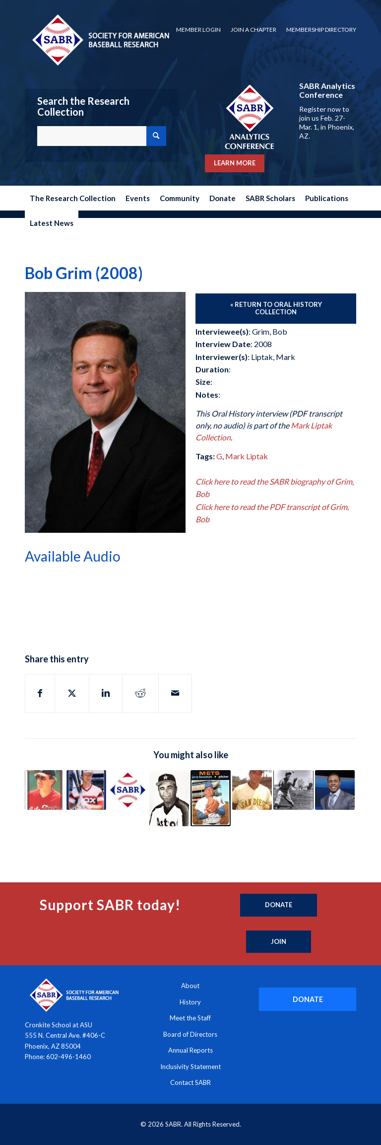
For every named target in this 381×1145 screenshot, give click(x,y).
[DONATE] (307, 999)
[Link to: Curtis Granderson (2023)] (335, 790)
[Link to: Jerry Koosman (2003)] (210, 798)
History (190, 1002)
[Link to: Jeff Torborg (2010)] (45, 790)
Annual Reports (190, 1050)
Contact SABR (190, 1082)
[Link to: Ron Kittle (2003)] (86, 790)
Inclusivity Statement (190, 1067)
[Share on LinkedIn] (105, 693)
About (190, 986)
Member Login (198, 29)
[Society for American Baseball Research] (100, 39)
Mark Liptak (246, 456)
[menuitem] (198, 29)
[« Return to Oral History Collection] (275, 308)
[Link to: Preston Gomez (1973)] (252, 790)
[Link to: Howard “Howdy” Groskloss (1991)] (128, 790)
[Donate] (278, 905)
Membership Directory (321, 29)
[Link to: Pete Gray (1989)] (293, 790)
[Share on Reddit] (140, 693)
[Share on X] (72, 693)
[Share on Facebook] (40, 693)
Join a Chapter (253, 29)
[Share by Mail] (175, 693)
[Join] (278, 941)
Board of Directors (190, 1034)
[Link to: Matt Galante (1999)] (169, 798)
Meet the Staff (190, 1018)
